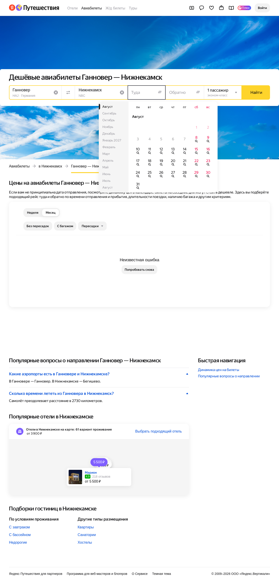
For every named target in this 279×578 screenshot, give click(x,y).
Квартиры (86, 527)
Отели (72, 8)
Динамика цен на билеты (218, 370)
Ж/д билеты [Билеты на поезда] (115, 8)
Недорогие (18, 542)
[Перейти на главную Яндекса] (12, 7)
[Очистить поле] (56, 92)
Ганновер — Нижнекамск (92, 166)
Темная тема (161, 574)
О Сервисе (140, 574)
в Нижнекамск (50, 166)
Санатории (87, 535)
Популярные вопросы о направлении (229, 376)
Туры (133, 8)
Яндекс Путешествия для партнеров (35, 574)
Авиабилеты (91, 8)
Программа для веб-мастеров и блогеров (97, 574)
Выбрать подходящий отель (158, 431)
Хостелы (85, 542)
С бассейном (20, 535)
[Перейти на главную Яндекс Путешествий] (37, 7)
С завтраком (19, 527)
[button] (262, 7)
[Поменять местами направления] (68, 92)
